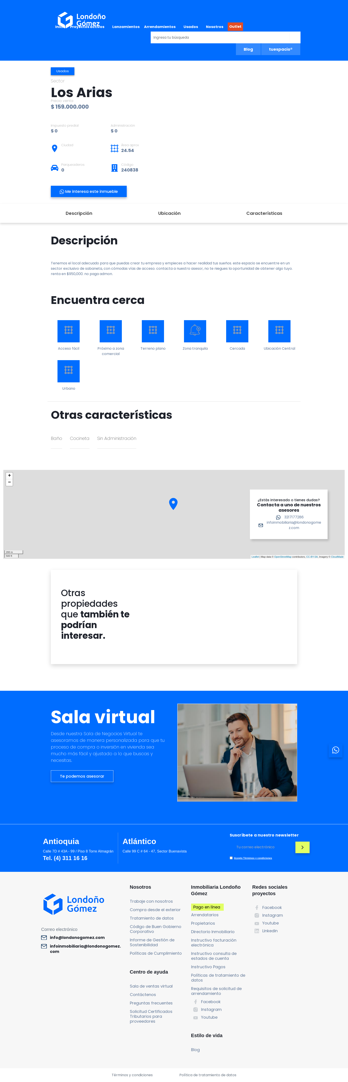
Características (264, 213)
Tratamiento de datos (152, 918)
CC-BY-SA (312, 556)
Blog (248, 49)
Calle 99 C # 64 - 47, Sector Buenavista (155, 851)
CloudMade (337, 556)
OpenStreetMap (283, 556)
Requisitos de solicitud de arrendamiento (216, 991)
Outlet (235, 26)
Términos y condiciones (132, 1075)
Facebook (211, 1001)
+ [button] (9, 476)
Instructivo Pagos (208, 967)
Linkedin (270, 931)
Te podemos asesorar (82, 776)
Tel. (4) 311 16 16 (65, 858)
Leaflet (255, 556)
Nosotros (214, 26)
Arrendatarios (205, 915)
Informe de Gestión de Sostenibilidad (152, 942)
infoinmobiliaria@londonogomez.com (294, 525)
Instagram (211, 1009)
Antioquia (61, 841)
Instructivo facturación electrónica (213, 942)
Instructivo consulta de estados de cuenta (214, 956)
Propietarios (203, 923)
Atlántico (139, 841)
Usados (191, 26)
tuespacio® (281, 49)
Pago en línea (206, 907)
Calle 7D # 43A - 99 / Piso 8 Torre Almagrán (78, 851)
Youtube (209, 1017)
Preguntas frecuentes (151, 1003)
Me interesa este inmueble (89, 191)
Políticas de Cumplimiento (156, 953)
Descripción (79, 213)
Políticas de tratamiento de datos (218, 977)
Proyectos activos (87, 26)
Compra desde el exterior (155, 909)
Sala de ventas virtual (151, 986)
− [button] (9, 482)
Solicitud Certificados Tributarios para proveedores (151, 1016)
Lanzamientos (126, 26)
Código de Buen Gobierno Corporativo (155, 929)
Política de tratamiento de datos (207, 1075)
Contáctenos (143, 994)
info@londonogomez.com (77, 937)
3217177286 (294, 517)
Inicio (60, 26)
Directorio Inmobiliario (213, 931)
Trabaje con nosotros (151, 901)
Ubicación (169, 213)
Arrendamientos (160, 26)
